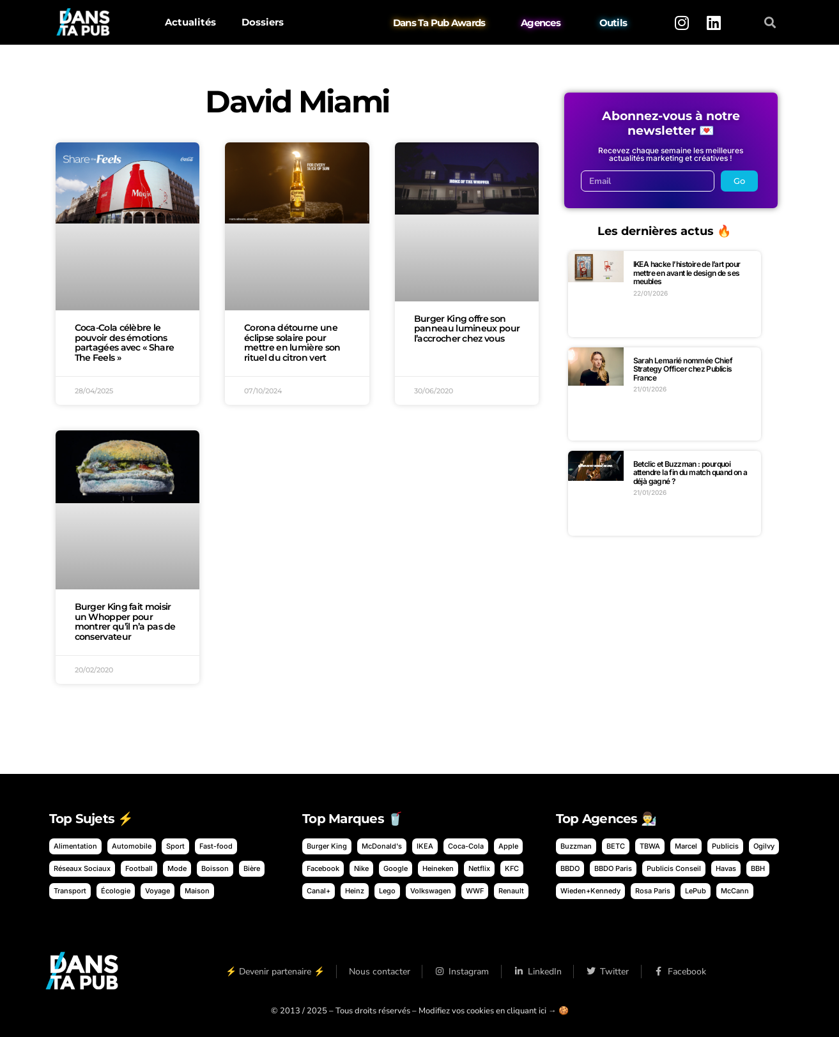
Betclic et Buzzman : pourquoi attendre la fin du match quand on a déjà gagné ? (690, 472)
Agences (540, 23)
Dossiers (263, 22)
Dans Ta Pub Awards (439, 23)
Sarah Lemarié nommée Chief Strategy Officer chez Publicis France (682, 369)
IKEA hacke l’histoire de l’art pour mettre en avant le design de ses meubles (687, 272)
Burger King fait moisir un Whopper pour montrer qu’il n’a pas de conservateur (125, 621)
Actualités (190, 22)
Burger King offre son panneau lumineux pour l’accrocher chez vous (467, 329)
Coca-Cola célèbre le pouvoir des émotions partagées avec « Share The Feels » (124, 342)
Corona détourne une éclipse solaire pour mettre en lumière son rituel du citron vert (292, 342)
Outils (613, 23)
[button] (769, 22)
